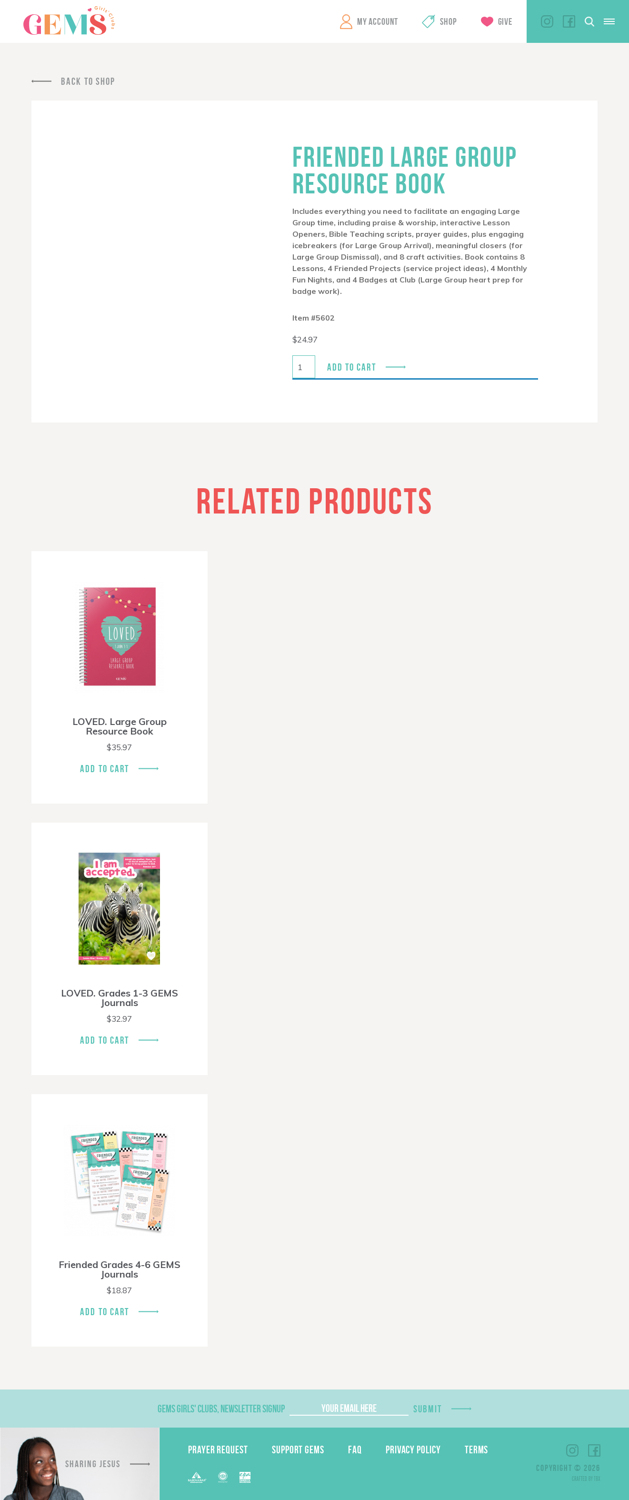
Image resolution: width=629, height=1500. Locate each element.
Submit (427, 1409)
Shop (448, 21)
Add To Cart (104, 769)
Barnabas (197, 1477)
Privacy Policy (413, 1449)
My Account (377, 21)
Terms (477, 1449)
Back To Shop (88, 81)
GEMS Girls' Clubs (69, 20)
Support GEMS (298, 1449)
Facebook (569, 21)
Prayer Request (218, 1449)
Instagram (547, 21)
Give (505, 21)
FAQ (355, 1449)
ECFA (223, 1477)
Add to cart (351, 367)
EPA (245, 1477)
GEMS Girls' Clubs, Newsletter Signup (221, 1408)
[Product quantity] (303, 366)
